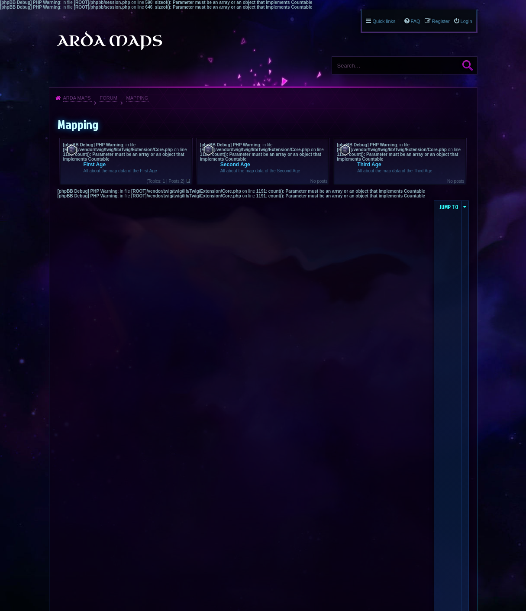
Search (467, 65)
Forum (108, 97)
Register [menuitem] (441, 21)
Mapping (137, 97)
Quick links (383, 21)
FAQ (415, 21)
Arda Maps (77, 97)
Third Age (369, 165)
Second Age (235, 165)
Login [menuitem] (466, 21)
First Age (95, 165)
